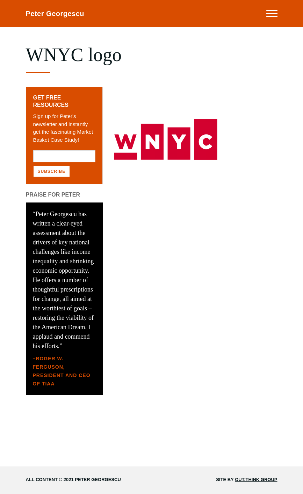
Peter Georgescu (55, 13)
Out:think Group (256, 479)
